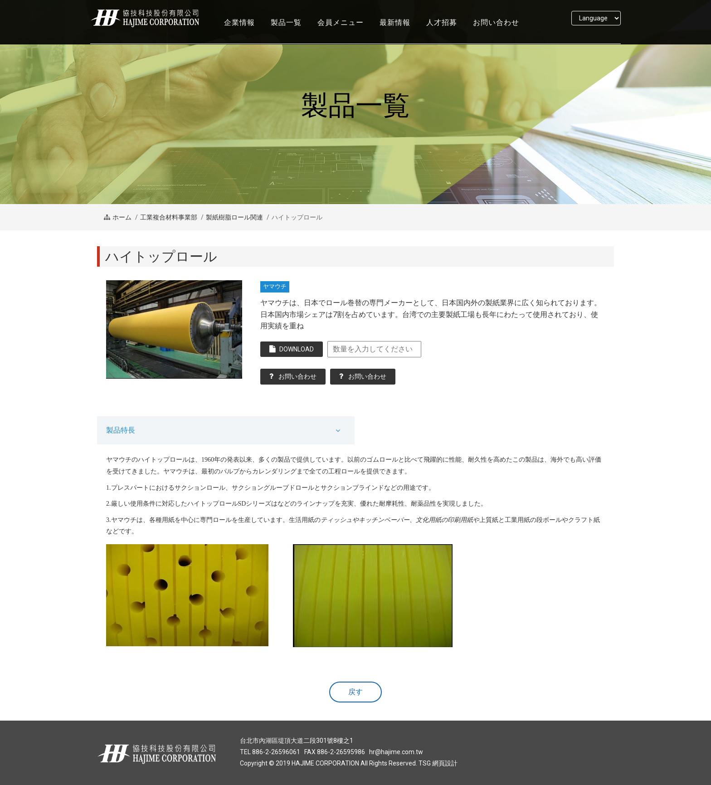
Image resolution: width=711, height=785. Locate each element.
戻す (355, 691)
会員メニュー (340, 30)
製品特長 (120, 430)
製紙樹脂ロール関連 (234, 217)
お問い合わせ (496, 30)
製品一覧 (286, 30)
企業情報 (239, 30)
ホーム (121, 217)
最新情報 (395, 30)
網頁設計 (445, 763)
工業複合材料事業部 (168, 217)
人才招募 (441, 30)
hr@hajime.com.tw (396, 752)
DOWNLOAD (291, 349)
